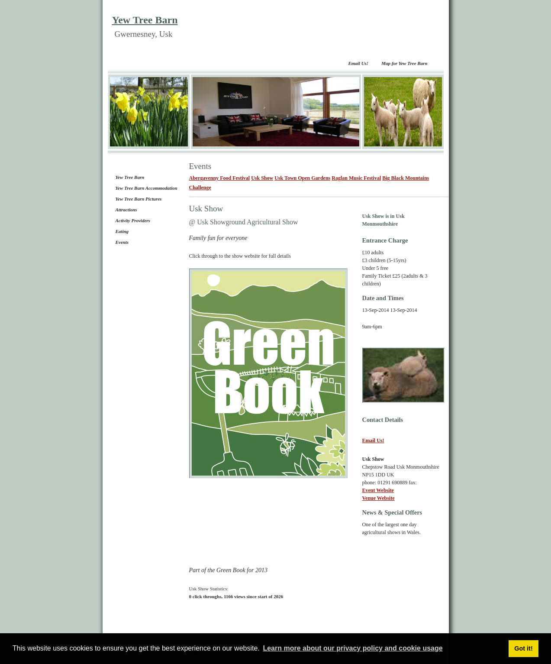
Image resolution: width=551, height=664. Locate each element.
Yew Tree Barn (145, 20)
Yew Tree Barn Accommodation (146, 188)
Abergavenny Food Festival (219, 178)
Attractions (126, 209)
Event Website (378, 490)
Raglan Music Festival (356, 178)
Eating (122, 231)
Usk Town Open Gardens (302, 178)
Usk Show (262, 178)
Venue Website (378, 498)
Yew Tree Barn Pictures (139, 198)
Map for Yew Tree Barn (404, 63)
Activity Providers (133, 220)
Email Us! (358, 63)
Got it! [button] (523, 648)
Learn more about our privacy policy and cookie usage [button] (352, 648)
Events (122, 242)
